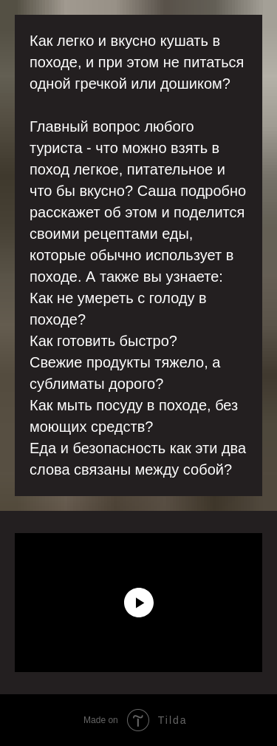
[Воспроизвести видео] (139, 602)
